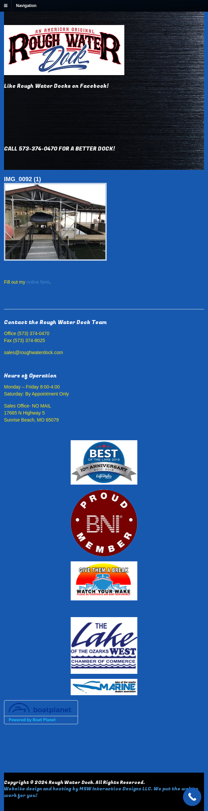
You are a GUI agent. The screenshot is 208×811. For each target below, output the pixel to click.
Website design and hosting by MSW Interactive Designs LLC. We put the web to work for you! (101, 792)
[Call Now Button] (192, 797)
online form (38, 282)
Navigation (26, 5)
